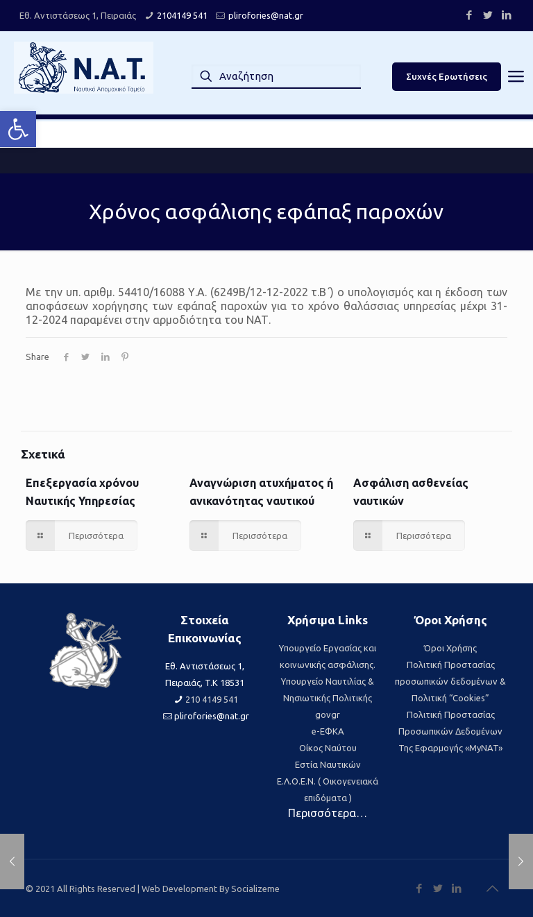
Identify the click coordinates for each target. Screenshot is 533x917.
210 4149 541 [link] (211, 699)
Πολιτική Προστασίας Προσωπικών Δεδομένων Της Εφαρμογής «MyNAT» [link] (450, 731)
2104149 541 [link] (182, 15)
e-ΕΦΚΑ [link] (328, 731)
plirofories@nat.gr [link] (265, 15)
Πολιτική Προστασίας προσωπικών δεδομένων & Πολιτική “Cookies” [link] (450, 681)
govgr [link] (327, 714)
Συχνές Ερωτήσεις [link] (446, 76)
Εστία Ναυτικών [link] (328, 764)
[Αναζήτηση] (277, 76)
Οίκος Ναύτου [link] (328, 748)
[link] (18, 129)
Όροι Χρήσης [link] (450, 648)
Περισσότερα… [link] (327, 813)
